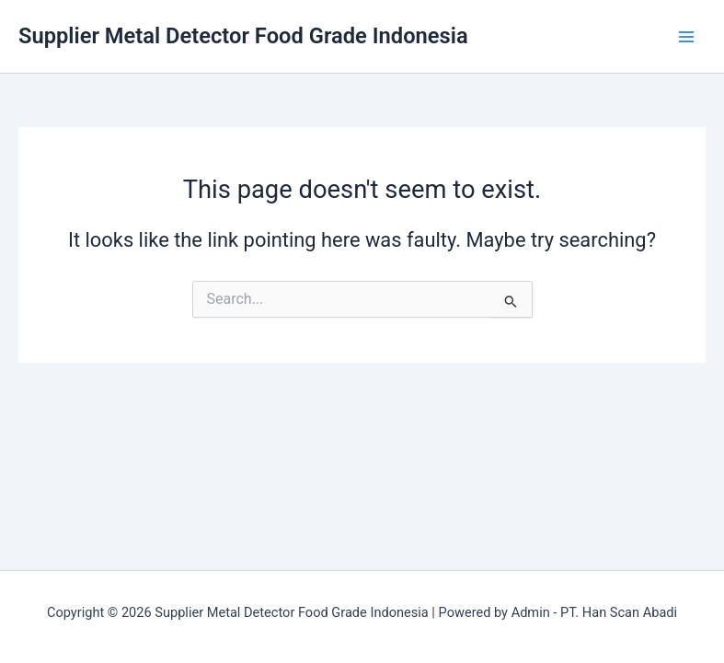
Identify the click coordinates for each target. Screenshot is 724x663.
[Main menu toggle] (686, 36)
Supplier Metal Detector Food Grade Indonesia (243, 36)
